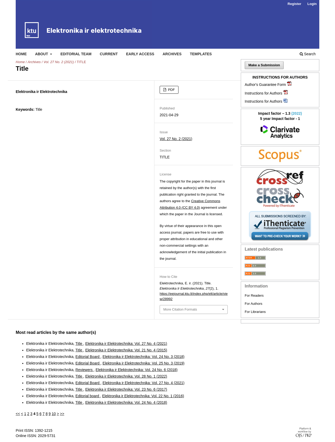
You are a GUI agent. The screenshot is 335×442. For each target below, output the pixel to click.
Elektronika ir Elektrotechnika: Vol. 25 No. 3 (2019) (144, 363)
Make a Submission (264, 65)
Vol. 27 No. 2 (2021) (58, 62)
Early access (140, 54)
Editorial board (87, 396)
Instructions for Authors (263, 93)
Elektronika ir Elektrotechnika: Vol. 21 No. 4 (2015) (126, 350)
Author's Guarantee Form (265, 84)
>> (62, 414)
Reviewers (84, 370)
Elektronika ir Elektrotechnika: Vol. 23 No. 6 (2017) (126, 389)
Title (79, 343)
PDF (171, 90)
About (42, 54)
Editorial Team (76, 54)
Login (312, 4)
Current (109, 54)
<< (18, 414)
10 (54, 414)
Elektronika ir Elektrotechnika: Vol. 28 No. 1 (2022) (126, 376)
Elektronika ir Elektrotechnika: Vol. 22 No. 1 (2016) (143, 396)
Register (294, 4)
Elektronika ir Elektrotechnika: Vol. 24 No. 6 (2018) (136, 370)
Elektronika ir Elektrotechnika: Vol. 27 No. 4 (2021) (126, 343)
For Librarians (255, 312)
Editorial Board (87, 357)
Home (21, 54)
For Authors (253, 304)
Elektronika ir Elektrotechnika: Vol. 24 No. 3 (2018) (144, 357)
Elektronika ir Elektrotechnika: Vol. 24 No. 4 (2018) (126, 402)
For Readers (254, 295)
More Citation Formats (180, 309)
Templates (201, 54)
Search (308, 54)
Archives (172, 54)
